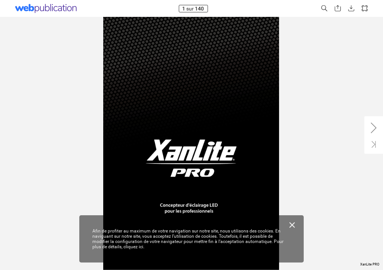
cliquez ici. (133, 246)
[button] (324, 8)
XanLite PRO (369, 264)
